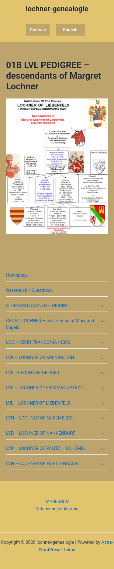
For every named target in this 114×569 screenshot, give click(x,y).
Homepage (17, 275)
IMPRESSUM (57, 501)
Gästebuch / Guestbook (29, 290)
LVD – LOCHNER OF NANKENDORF (40, 433)
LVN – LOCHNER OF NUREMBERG (39, 418)
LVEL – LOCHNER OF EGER (32, 372)
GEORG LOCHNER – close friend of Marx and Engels (50, 324)
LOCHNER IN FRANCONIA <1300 (38, 342)
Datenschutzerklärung (57, 509)
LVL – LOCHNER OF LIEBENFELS (38, 403)
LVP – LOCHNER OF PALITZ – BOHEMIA (45, 448)
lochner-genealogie (57, 9)
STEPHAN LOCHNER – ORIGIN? (37, 305)
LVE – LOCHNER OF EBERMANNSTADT (44, 388)
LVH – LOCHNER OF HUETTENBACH (42, 463)
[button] (38, 30)
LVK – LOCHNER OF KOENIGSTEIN (40, 357)
